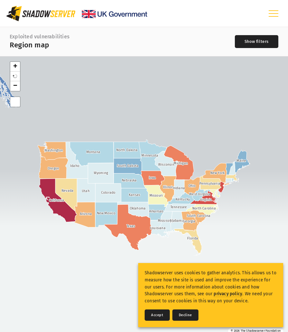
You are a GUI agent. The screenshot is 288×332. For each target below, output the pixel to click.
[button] (15, 76)
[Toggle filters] (256, 41)
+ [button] (15, 67)
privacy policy (228, 294)
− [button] (15, 86)
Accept (157, 315)
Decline (185, 315)
